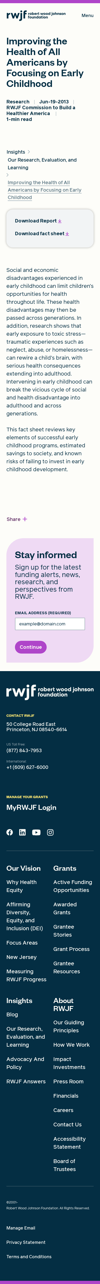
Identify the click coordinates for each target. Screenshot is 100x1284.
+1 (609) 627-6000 (27, 767)
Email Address (43, 613)
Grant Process (71, 949)
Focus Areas (22, 942)
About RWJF (63, 1004)
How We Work (71, 1045)
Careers (63, 1110)
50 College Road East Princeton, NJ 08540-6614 (36, 727)
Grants (64, 868)
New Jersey (21, 957)
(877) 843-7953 (24, 750)
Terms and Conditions (28, 1257)
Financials (65, 1096)
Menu (88, 16)
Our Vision (23, 868)
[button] (17, 519)
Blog (12, 1014)
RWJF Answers (26, 1081)
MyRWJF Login (31, 807)
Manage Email (20, 1228)
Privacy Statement (26, 1242)
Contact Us (67, 1124)
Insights (19, 1000)
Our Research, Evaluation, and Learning (25, 1037)
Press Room (68, 1081)
